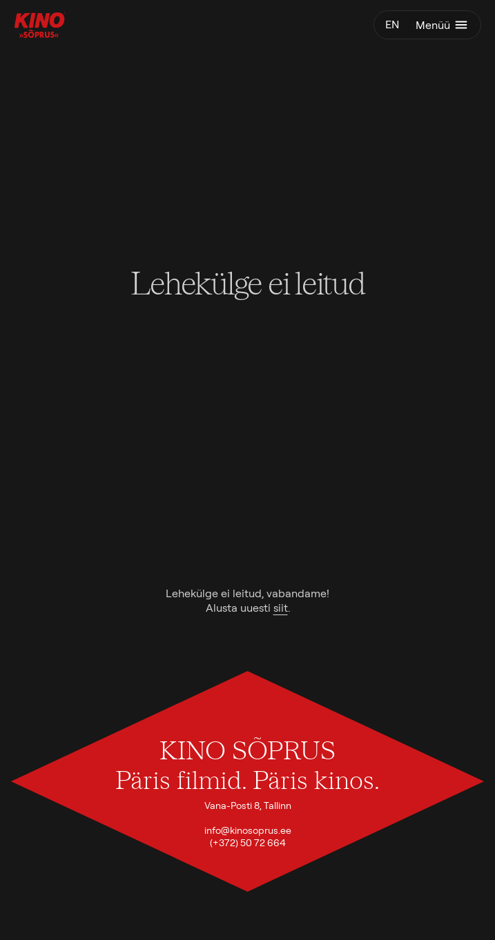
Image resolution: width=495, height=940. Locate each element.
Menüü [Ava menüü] (442, 25)
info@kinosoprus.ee (247, 830)
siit (280, 607)
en (392, 24)
